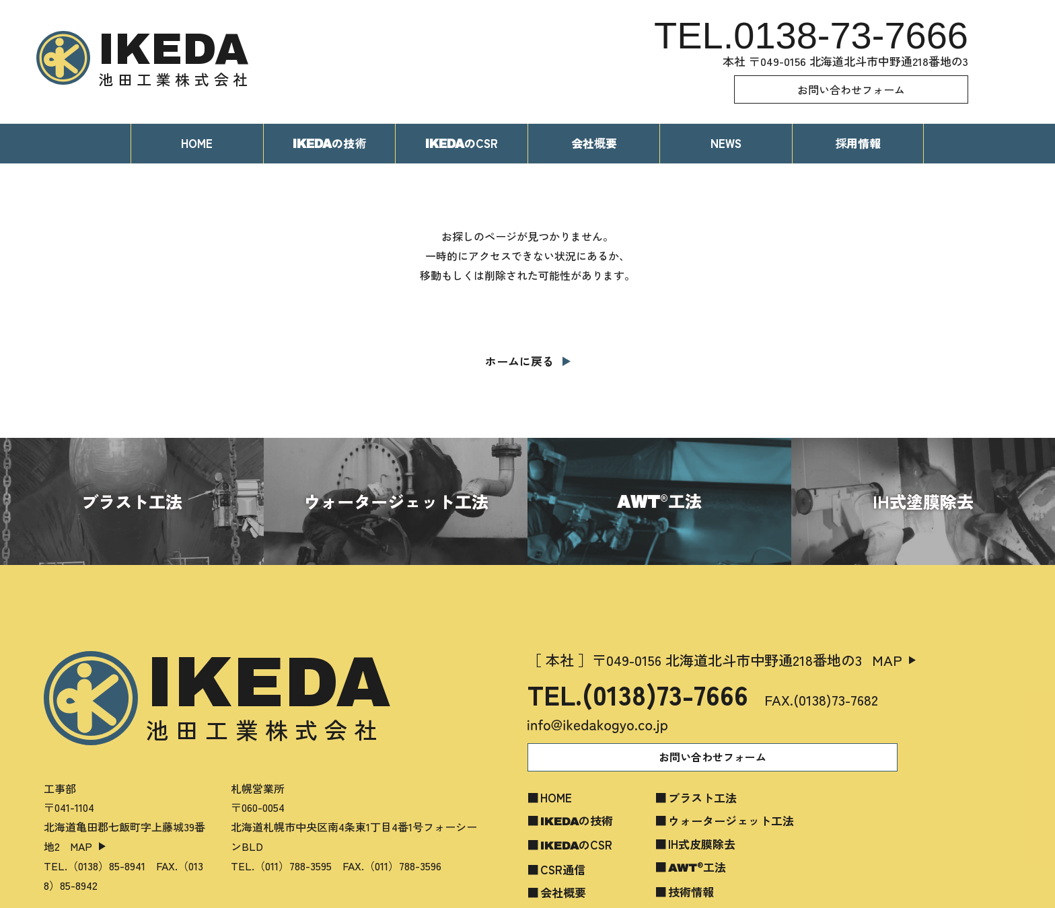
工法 (697, 866)
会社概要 (594, 143)
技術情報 (691, 891)
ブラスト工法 (702, 797)
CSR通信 (562, 869)
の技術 (576, 820)
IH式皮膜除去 (701, 843)
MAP (81, 846)
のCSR (461, 143)
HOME (197, 143)
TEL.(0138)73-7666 (638, 694)
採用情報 (858, 143)
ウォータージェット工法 (731, 820)
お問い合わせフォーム (851, 89)
